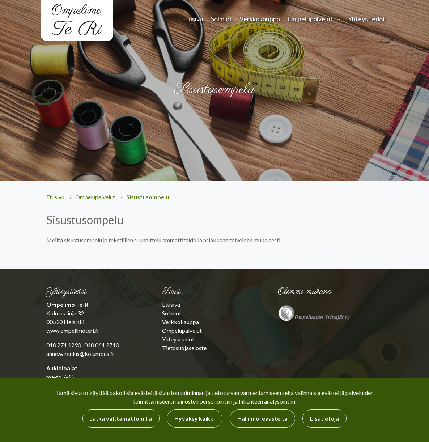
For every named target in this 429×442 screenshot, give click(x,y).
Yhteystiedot (366, 19)
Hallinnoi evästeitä (262, 418)
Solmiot (221, 19)
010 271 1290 (63, 344)
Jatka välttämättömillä (121, 418)
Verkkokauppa (259, 19)
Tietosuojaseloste (184, 347)
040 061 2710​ (101, 344)
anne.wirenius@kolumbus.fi (80, 353)
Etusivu (192, 19)
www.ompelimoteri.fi (72, 330)
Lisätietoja (324, 418)
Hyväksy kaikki (194, 418)
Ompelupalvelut (310, 19)
